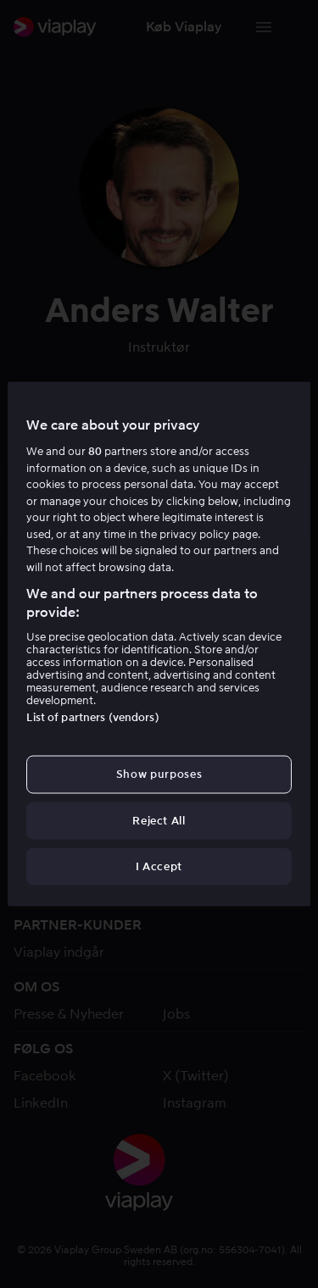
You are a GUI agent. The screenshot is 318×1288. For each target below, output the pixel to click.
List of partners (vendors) (92, 717)
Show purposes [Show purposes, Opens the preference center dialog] (159, 774)
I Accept (159, 865)
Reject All (159, 819)
